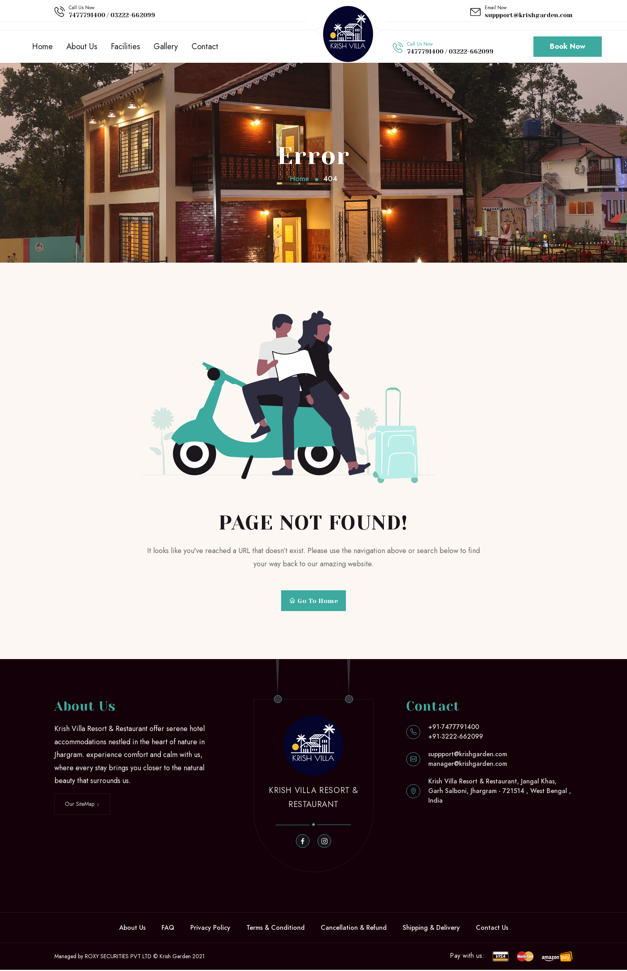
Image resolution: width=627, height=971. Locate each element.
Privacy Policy (210, 928)
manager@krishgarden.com (467, 764)
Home (42, 47)
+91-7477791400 (453, 728)
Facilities (125, 47)
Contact (205, 47)
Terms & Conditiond (275, 928)
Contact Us (492, 928)
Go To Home (313, 602)
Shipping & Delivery (431, 928)
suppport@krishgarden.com (529, 15)
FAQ (168, 928)
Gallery (166, 47)
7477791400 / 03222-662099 (112, 15)
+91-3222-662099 (455, 737)
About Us (81, 47)
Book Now (567, 47)
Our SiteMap (82, 805)
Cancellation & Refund (354, 928)
